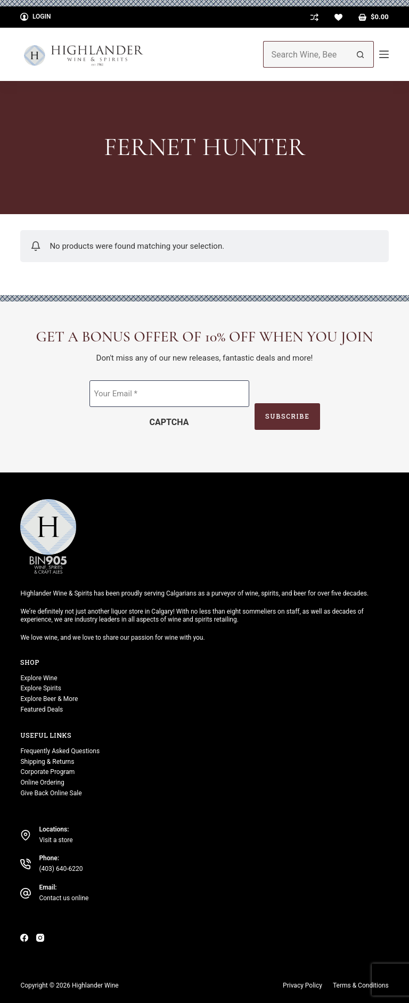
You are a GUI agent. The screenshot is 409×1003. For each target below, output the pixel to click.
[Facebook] (24, 938)
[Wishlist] (338, 17)
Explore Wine (38, 678)
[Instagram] (40, 938)
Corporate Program (47, 772)
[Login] (35, 17)
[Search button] (360, 54)
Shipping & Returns (47, 761)
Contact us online (63, 898)
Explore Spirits (40, 688)
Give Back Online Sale (50, 793)
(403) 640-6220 (61, 868)
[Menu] (384, 54)
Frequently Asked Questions (60, 751)
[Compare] (314, 17)
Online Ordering (42, 782)
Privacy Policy (302, 985)
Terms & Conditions (361, 985)
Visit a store (55, 840)
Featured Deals (41, 709)
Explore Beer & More (49, 699)
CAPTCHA (169, 422)
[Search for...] (305, 54)
